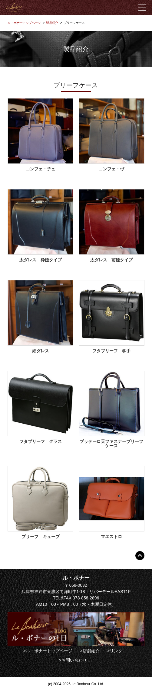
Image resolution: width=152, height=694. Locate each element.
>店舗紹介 (89, 650)
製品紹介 (52, 22)
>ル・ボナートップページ (47, 650)
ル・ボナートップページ (24, 22)
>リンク (114, 650)
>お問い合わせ (73, 660)
